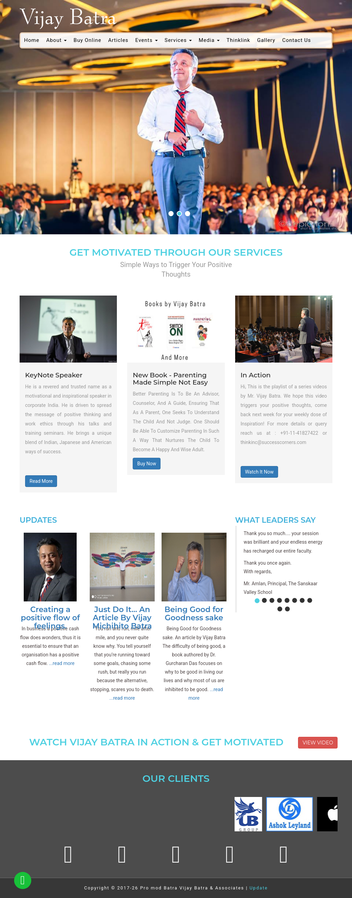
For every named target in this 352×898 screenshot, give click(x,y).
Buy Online (87, 40)
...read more (61, 663)
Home (31, 40)
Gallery (266, 40)
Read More (41, 481)
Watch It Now (259, 472)
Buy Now (146, 463)
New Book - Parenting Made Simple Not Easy (170, 378)
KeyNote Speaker (53, 375)
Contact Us (296, 40)
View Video (317, 743)
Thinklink (238, 40)
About (56, 40)
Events (146, 40)
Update (259, 887)
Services (178, 40)
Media (209, 40)
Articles (118, 40)
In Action (256, 375)
